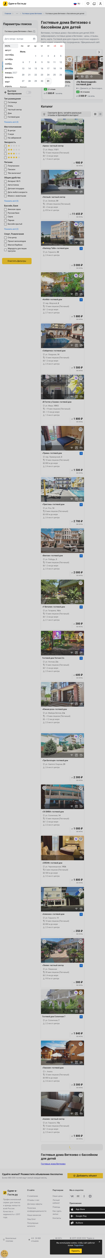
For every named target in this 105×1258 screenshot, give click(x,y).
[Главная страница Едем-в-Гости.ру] (14, 3)
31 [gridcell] (48, 81)
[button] (88, 3)
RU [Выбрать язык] (77, 3)
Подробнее (78, 1245)
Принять (75, 1251)
